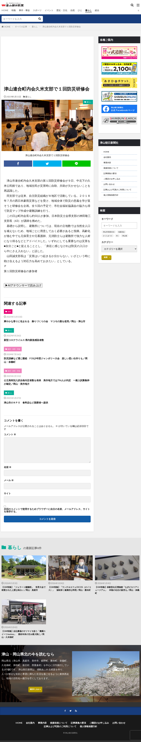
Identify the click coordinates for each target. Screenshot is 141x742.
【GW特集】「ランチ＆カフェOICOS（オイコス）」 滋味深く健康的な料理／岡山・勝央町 (70, 599)
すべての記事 (21, 26)
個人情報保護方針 (113, 205)
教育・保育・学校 (15, 354)
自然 (76, 10)
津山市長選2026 (109, 243)
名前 (7, 475)
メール (9, 488)
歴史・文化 (65, 10)
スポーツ (39, 10)
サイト (7, 502)
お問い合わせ (110, 189)
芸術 (9, 312)
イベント (51, 10)
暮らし (92, 10)
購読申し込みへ (35, 701)
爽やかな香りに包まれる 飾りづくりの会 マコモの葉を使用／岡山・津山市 (46, 323)
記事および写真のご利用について (118, 197)
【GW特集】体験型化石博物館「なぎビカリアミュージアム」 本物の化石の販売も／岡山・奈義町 (117, 599)
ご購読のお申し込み (114, 183)
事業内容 (108, 164)
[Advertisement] (47, 51)
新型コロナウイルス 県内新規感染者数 (28, 345)
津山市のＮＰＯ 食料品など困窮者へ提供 (30, 410)
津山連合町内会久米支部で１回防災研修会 (61, 26)
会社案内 (108, 158)
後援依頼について (113, 170)
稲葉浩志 (122, 243)
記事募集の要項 (112, 177)
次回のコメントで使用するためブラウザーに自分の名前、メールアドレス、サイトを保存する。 (47, 518)
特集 (14, 10)
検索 (106, 268)
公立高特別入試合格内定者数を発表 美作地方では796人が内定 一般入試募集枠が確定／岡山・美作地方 (46, 389)
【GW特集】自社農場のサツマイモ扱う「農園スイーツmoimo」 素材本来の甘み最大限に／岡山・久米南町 (23, 645)
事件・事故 (25, 10)
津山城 (125, 247)
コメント (10, 442)
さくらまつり (108, 247)
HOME (5, 10)
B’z (118, 247)
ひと (84, 10)
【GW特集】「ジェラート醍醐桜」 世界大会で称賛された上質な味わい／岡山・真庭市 (24, 599)
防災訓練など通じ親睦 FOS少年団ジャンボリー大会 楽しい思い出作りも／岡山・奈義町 (47, 366)
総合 (101, 10)
